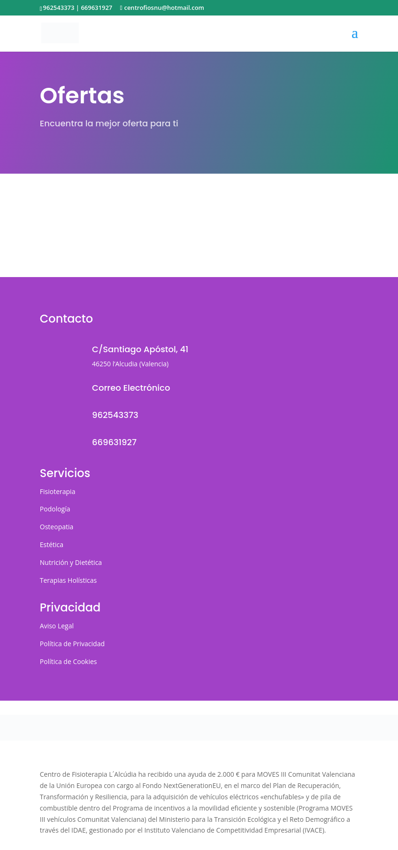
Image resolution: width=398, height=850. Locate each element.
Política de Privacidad (72, 643)
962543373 (59, 7)
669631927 (96, 7)
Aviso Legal (57, 625)
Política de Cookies (68, 661)
